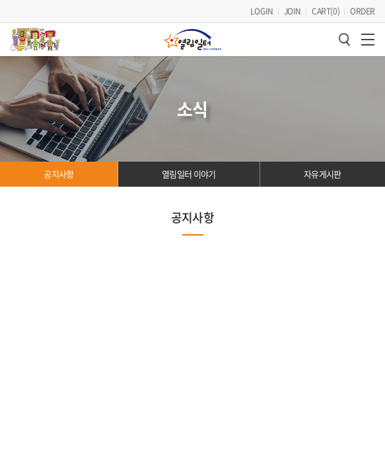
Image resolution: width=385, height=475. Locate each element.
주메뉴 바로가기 (0, 0)
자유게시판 (322, 117)
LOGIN (261, 11)
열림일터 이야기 (189, 117)
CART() (325, 11)
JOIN (292, 11)
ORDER (362, 11)
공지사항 (58, 117)
